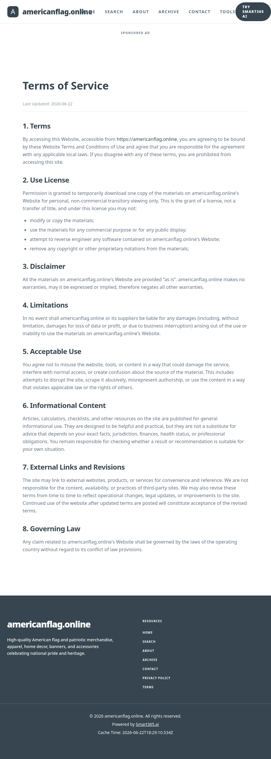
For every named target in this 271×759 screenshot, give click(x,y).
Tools (227, 11)
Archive (168, 11)
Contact (200, 11)
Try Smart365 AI (253, 11)
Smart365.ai (147, 724)
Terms (148, 687)
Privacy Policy (156, 678)
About (141, 11)
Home (88, 11)
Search (114, 11)
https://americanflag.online (147, 139)
